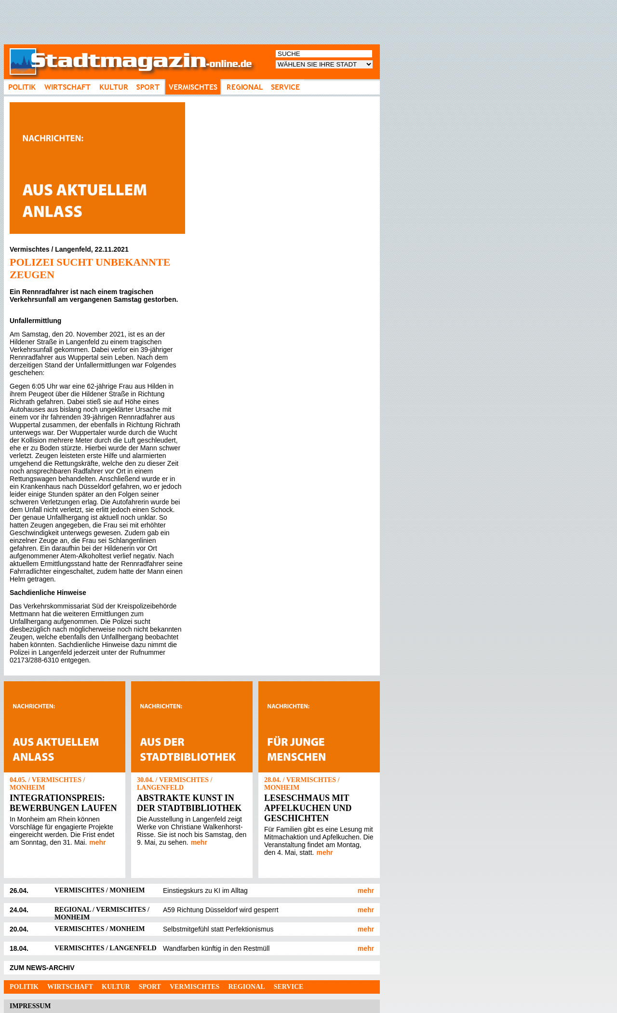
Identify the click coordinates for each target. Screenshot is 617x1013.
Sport (150, 986)
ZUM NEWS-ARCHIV (42, 968)
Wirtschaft (70, 986)
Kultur (116, 986)
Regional (246, 986)
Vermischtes (194, 986)
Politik (24, 986)
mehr (97, 842)
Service (289, 986)
